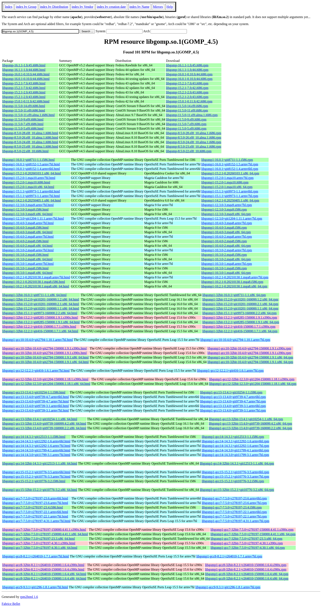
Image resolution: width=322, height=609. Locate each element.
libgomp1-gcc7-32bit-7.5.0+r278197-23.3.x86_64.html (38, 538)
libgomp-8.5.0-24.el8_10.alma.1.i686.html (30, 142)
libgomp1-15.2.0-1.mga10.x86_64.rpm (226, 187)
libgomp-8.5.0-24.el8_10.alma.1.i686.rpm (193, 142)
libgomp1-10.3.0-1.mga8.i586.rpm (224, 268)
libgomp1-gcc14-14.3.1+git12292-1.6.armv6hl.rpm (235, 441)
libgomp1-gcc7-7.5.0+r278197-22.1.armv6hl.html (35, 512)
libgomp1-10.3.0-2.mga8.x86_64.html (27, 259)
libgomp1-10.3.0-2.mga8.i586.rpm (224, 254)
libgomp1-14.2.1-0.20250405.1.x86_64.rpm (230, 200)
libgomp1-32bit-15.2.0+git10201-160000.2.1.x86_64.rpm (240, 304)
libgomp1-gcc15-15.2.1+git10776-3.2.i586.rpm (233, 481)
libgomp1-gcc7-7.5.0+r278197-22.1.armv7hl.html (35, 516)
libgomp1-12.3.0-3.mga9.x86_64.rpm (226, 214)
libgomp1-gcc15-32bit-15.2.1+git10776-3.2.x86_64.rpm (237, 489)
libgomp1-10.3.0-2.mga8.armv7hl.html (28, 250)
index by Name (139, 6)
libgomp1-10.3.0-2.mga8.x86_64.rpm (226, 259)
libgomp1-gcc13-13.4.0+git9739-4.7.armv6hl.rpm (233, 397)
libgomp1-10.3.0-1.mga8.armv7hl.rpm (226, 263)
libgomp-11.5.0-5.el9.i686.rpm (186, 128)
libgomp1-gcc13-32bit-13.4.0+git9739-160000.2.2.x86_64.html (44, 428)
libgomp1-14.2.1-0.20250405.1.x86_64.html (31, 200)
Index (8, 6)
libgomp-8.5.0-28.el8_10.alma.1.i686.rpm (193, 133)
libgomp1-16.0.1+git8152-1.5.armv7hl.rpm (229, 164)
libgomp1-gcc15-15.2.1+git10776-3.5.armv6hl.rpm (235, 472)
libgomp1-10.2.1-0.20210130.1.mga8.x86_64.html (35, 286)
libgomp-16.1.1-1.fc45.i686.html (23, 65)
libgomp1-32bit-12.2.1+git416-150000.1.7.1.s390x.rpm (238, 326)
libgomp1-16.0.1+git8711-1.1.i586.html (28, 159)
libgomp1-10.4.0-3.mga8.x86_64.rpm (226, 232)
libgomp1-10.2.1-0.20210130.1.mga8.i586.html (33, 282)
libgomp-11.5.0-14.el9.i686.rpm (187, 106)
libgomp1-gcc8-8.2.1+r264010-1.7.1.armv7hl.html (35, 556)
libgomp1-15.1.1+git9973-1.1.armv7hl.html (31, 196)
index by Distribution (54, 6)
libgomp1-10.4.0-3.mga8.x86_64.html (27, 232)
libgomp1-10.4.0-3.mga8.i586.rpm (224, 227)
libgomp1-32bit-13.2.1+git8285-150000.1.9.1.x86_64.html (41, 322)
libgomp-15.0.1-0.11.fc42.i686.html (25, 101)
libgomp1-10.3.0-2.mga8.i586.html (25, 254)
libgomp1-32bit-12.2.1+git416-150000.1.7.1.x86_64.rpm (239, 331)
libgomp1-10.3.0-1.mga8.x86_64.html (27, 273)
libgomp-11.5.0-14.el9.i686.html (23, 106)
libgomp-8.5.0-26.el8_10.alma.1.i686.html (30, 137)
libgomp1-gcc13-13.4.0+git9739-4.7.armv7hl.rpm (233, 401)
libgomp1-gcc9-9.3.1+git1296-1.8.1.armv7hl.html (35, 587)
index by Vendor (82, 6)
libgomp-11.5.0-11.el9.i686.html (23, 110)
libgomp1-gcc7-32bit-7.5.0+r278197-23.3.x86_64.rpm (246, 538)
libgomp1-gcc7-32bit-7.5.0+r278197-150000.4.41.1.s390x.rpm (251, 529)
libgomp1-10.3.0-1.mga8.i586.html (25, 268)
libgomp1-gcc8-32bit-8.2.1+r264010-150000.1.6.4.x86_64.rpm (246, 574)
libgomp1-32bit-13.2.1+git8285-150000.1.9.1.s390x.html (40, 317)
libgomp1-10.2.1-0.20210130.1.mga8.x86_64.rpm (234, 286)
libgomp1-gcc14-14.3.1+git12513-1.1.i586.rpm (233, 436)
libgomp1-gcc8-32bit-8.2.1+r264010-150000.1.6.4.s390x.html (43, 565)
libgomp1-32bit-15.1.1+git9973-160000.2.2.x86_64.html (39, 313)
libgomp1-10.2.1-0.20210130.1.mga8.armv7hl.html (36, 277)
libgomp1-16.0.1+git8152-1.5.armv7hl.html (31, 164)
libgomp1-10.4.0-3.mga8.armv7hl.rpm (226, 223)
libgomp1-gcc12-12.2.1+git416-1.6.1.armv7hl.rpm (230, 370)
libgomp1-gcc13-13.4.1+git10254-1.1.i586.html (33, 392)
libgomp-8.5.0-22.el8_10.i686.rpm (189, 151)
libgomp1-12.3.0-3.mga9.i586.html (25, 209)
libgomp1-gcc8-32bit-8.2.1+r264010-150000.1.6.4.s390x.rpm (245, 565)
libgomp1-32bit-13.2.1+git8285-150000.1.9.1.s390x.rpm (239, 317)
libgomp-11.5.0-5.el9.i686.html (23, 128)
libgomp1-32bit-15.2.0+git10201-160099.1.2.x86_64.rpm (240, 299)
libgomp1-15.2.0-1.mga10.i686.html (26, 182)
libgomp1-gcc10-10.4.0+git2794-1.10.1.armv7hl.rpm (235, 339)
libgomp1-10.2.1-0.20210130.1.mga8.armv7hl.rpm (234, 277)
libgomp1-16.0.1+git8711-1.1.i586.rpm (227, 159)
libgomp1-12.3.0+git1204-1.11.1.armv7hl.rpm (231, 218)
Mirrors (158, 6)
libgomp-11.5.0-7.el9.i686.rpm (186, 124)
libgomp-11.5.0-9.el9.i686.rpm (186, 119)
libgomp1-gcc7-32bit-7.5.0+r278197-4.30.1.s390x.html (38, 543)
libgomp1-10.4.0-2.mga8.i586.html (25, 241)
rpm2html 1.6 (29, 597)
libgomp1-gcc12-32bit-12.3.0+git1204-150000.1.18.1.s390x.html (45, 379)
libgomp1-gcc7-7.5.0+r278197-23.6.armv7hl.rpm (234, 503)
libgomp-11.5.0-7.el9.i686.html (23, 124)
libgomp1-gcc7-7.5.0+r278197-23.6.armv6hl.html (35, 498)
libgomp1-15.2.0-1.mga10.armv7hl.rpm (227, 178)
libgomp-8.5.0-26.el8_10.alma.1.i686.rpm (193, 137)
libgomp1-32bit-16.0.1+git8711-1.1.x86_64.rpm (234, 295)
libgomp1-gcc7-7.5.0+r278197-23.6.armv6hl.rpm (234, 498)
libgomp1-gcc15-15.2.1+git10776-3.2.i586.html (33, 481)
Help (170, 6)
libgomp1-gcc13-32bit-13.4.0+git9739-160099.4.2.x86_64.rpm (250, 423)
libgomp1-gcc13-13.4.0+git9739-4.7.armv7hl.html (35, 401)
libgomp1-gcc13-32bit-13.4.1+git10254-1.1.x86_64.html (39, 419)
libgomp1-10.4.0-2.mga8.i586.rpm (224, 241)
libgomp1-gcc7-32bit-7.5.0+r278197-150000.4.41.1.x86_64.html (45, 534)
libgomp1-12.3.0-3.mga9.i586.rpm (224, 209)
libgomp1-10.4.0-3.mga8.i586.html (25, 227)
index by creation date (111, 6)
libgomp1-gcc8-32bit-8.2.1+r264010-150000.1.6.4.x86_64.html (44, 574)
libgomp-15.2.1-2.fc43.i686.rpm (187, 92)
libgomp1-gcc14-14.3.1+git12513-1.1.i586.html (33, 436)
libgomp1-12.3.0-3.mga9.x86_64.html (27, 214)
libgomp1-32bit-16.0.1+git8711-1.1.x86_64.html (34, 295)
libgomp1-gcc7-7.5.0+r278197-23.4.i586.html (32, 507)
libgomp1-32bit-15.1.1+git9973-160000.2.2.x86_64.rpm (239, 313)
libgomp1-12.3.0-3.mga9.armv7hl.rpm (226, 205)
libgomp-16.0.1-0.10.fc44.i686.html (25, 74)
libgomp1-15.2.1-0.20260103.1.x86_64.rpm (230, 173)
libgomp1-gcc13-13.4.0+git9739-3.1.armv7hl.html (35, 410)
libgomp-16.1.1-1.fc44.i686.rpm (187, 70)
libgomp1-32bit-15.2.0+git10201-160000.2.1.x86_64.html (40, 304)
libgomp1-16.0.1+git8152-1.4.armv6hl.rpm (229, 169)
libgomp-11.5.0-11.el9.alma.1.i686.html (28, 115)
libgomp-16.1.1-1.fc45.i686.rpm (187, 65)
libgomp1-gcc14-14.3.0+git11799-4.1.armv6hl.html (36, 450)
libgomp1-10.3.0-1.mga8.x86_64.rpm (226, 273)
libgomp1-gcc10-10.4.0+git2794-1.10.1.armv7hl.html (37, 339)
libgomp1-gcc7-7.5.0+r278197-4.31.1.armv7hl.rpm (235, 521)
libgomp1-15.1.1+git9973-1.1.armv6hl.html (31, 191)
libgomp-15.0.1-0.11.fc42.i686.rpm (189, 101)
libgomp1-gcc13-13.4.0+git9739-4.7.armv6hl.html (35, 397)
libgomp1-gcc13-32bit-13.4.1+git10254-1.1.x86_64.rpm (246, 419)
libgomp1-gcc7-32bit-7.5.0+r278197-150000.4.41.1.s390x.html (44, 529)
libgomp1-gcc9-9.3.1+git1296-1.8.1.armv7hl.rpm (227, 587)
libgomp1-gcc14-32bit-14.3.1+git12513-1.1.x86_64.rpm (237, 463)
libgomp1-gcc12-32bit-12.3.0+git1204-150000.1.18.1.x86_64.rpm (252, 383)
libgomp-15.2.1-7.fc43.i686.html (23, 83)
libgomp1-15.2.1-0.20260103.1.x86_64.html (31, 173)
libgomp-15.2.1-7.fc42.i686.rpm (187, 88)
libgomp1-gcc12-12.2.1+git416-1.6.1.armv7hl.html (36, 370)
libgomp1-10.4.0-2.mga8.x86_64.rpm (226, 245)
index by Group (26, 6)
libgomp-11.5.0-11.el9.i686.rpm (187, 110)
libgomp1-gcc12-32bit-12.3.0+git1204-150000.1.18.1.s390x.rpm (251, 379)
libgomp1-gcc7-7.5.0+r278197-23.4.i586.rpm (232, 507)
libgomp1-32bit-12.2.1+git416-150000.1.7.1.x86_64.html (40, 331)
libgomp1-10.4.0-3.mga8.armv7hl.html (28, 223)
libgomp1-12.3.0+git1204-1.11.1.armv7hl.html (33, 218)
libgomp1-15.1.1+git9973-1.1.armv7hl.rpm (229, 196)
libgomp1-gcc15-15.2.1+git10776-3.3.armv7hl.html (36, 476)
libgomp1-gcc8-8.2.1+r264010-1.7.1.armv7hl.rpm (229, 556)
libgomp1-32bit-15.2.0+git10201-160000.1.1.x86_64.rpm (240, 308)
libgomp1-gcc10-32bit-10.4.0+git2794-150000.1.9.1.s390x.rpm (249, 348)
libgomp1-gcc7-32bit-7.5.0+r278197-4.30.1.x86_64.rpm (247, 547)
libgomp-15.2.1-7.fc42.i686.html (23, 88)
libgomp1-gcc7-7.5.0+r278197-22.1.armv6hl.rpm (234, 512)
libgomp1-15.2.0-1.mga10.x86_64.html (28, 187)
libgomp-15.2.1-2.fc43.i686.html (23, 92)
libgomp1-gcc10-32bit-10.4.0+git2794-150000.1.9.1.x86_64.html (45, 357)
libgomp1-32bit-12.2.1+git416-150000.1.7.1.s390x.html (39, 326)
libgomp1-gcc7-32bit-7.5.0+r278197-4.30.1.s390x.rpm (246, 543)
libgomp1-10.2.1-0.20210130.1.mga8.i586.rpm (232, 282)
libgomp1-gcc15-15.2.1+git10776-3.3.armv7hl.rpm (235, 476)
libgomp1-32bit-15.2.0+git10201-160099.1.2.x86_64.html (40, 299)
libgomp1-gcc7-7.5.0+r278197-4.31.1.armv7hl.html (36, 521)
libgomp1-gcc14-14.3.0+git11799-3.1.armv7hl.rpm (235, 455)
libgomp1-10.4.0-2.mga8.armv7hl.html (28, 236)
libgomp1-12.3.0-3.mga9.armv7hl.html (28, 205)
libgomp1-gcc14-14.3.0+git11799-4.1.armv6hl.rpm (235, 450)
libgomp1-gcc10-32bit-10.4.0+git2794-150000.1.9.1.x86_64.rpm (250, 357)
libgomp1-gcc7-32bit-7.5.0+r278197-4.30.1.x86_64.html (39, 547)
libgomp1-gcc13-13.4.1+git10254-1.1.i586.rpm (231, 392)
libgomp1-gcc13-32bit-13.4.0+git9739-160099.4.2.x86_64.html (44, 423)
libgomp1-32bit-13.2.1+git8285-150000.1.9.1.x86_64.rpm (240, 322)
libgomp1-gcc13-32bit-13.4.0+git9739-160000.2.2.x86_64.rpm (250, 428)
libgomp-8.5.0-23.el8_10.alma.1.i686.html (30, 146)
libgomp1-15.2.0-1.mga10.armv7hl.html (28, 178)
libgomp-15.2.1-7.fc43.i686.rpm (187, 83)
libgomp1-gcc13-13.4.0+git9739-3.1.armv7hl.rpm (233, 410)
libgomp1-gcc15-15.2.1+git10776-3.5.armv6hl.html (36, 472)
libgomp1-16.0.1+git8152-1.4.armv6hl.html (31, 169)
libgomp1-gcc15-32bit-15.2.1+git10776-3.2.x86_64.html (39, 489)
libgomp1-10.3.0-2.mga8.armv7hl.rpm (226, 250)
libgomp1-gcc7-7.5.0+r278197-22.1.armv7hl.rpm (234, 516)
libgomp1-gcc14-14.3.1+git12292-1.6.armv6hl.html (36, 441)
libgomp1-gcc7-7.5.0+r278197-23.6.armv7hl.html (35, 503)
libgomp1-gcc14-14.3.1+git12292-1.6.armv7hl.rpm (235, 446)
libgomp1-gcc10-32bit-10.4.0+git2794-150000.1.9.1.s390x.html (44, 348)
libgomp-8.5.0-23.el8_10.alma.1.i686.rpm (193, 146)
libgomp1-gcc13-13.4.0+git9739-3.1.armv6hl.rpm (233, 406)
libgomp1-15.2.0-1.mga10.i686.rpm (224, 182)
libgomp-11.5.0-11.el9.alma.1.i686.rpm (192, 115)
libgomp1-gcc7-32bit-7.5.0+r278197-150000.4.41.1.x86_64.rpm (253, 534)
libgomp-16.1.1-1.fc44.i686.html (23, 70)
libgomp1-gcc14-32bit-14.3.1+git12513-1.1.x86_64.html (39, 463)
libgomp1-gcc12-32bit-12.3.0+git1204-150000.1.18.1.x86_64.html (46, 383)
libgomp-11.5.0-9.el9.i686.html (23, 119)
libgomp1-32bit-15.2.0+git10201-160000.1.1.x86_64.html (40, 308)
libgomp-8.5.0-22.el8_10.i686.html (25, 151)
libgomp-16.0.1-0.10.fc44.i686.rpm (189, 74)
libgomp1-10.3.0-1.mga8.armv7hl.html (28, 263)
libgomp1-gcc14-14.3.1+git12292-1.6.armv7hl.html (36, 446)
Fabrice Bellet (11, 604)
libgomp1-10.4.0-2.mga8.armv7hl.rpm (226, 236)
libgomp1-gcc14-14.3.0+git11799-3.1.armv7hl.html (36, 455)
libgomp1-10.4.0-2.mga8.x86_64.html (27, 245)
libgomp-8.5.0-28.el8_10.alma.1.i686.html (30, 133)
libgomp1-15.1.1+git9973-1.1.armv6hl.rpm (229, 191)
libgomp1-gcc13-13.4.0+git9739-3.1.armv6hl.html (35, 406)
